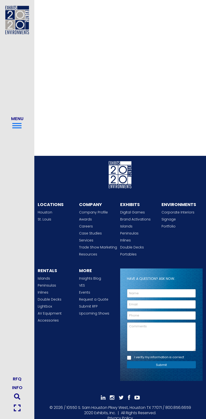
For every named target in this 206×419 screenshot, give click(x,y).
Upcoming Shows (94, 313)
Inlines (125, 240)
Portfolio (169, 226)
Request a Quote (93, 299)
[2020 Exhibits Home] (120, 174)
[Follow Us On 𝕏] (121, 397)
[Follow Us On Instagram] (112, 397)
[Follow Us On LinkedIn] (103, 397)
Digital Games (132, 212)
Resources (88, 254)
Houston (45, 212)
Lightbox (45, 306)
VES (82, 285)
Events (84, 292)
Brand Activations (135, 219)
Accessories (48, 320)
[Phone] (161, 315)
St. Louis (44, 219)
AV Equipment (50, 313)
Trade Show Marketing (98, 247)
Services (86, 240)
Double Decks (132, 247)
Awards (85, 219)
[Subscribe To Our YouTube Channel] (137, 397)
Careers (86, 226)
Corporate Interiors (178, 212)
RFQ (17, 379)
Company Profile (93, 212)
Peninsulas (129, 233)
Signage (169, 219)
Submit (161, 365)
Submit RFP (88, 306)
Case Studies (90, 233)
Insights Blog (90, 278)
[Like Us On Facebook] (129, 397)
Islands (126, 226)
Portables (128, 254)
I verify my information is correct (159, 357)
